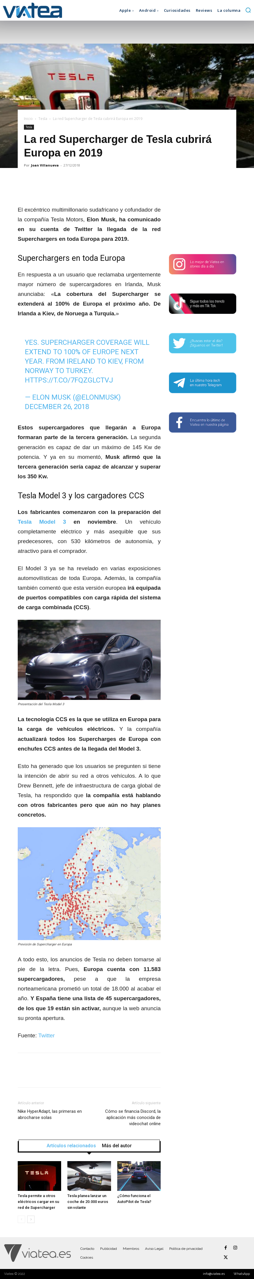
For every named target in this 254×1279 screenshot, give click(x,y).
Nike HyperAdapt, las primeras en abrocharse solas (50, 1114)
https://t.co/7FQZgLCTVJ (69, 380)
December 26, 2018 (57, 407)
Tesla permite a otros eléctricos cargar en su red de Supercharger (38, 1202)
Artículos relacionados (71, 1145)
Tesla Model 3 (42, 522)
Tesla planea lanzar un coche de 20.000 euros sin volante (87, 1202)
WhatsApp (242, 1274)
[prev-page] (21, 1219)
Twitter (46, 1035)
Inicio (28, 118)
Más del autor (117, 1145)
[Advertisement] (202, 211)
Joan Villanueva (45, 165)
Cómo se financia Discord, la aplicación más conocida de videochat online (133, 1117)
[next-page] (31, 1219)
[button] (248, 10)
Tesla (42, 118)
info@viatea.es (214, 1274)
